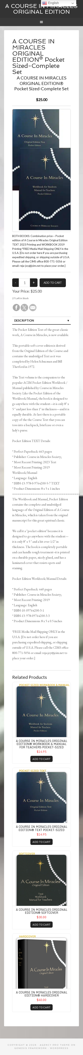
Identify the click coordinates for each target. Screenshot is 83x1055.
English (50, 3)
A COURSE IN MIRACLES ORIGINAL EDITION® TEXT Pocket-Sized (41, 828)
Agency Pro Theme (55, 1045)
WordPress (59, 1048)
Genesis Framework (30, 1048)
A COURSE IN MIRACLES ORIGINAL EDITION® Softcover (41, 911)
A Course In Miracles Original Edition (41, 9)
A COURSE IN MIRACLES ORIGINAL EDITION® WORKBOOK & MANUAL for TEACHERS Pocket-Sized (41, 744)
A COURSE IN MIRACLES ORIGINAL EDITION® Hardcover (41, 994)
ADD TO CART (41, 759)
